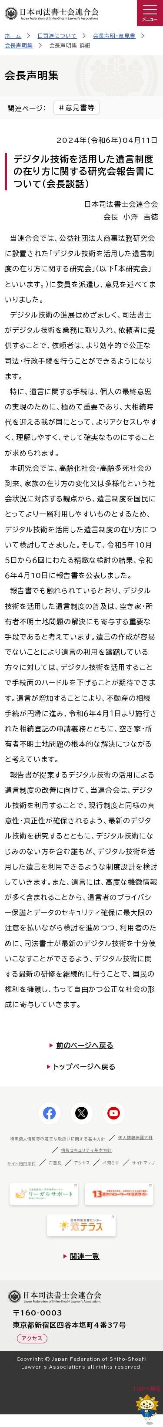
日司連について (57, 35)
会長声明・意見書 (114, 35)
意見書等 (80, 107)
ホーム (13, 35)
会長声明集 (19, 45)
